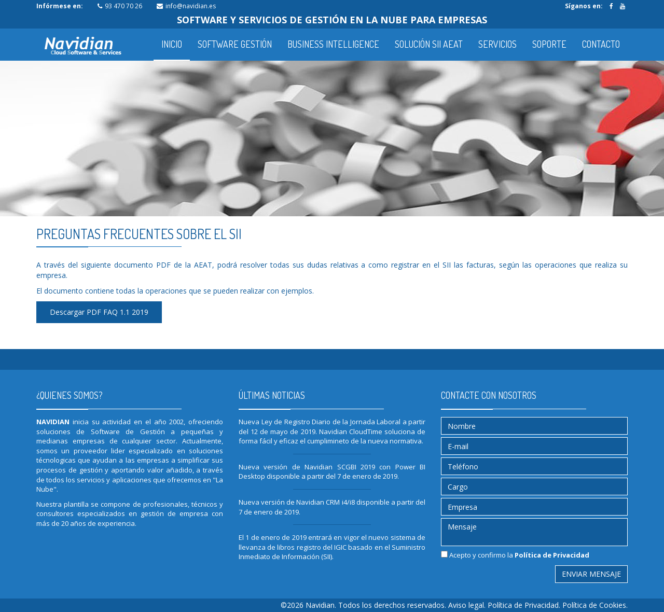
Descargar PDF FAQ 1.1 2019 (99, 312)
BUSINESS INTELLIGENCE (333, 44)
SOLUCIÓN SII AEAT (429, 44)
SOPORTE (549, 44)
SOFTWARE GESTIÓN (235, 44)
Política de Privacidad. (525, 605)
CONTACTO (601, 44)
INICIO (171, 44)
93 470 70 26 (123, 6)
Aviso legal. (468, 605)
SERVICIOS (497, 44)
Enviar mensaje (591, 574)
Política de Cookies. (595, 605)
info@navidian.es (190, 6)
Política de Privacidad (552, 555)
